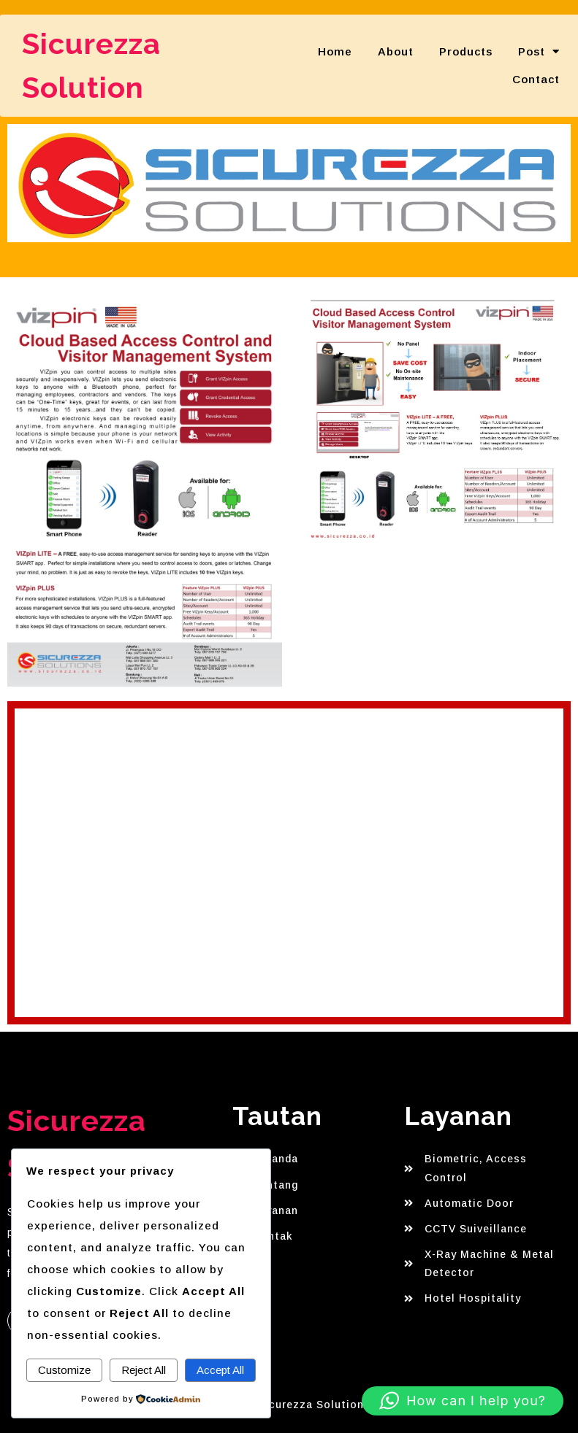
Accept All (220, 1370)
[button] (462, 1400)
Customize (64, 1370)
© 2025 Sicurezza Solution (289, 1404)
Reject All (143, 1370)
